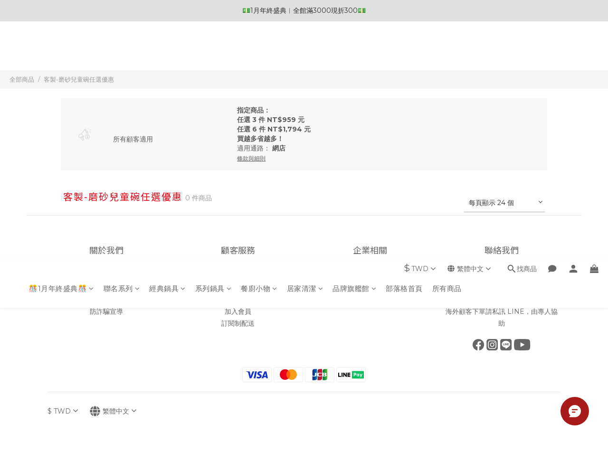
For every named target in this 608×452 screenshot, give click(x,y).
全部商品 (22, 79)
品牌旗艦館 (354, 51)
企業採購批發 (370, 287)
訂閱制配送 (238, 323)
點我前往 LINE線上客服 (501, 299)
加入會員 (238, 311)
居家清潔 (305, 51)
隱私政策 (106, 287)
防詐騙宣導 (106, 311)
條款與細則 (106, 299)
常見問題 (238, 287)
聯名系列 (122, 51)
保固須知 (238, 299)
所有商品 (447, 51)
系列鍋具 (213, 51)
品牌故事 (106, 276)
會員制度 (238, 276)
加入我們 (370, 276)
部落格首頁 (404, 51)
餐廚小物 (259, 51)
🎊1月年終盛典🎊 (61, 51)
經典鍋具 (167, 51)
